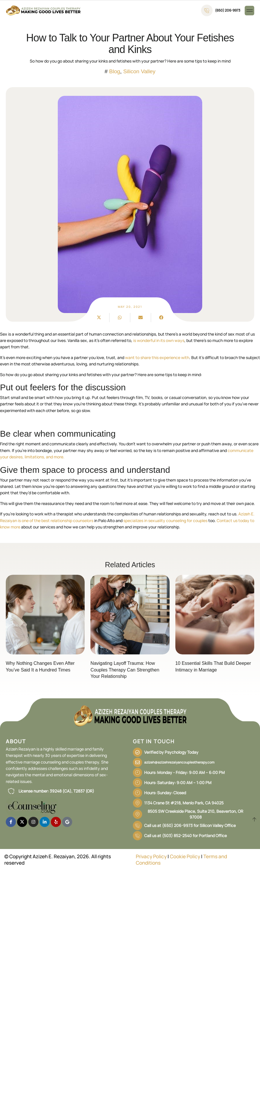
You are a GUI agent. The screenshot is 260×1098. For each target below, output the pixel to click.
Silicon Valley (139, 71)
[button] (249, 10)
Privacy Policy (151, 856)
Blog (114, 71)
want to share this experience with (157, 357)
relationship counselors (72, 520)
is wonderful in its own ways (158, 340)
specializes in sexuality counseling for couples (165, 520)
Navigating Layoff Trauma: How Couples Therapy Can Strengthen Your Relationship (124, 670)
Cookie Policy (185, 856)
